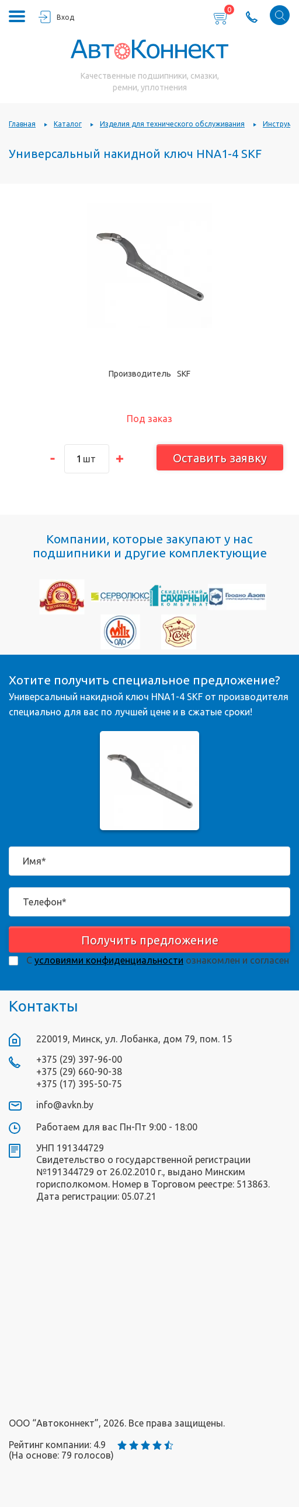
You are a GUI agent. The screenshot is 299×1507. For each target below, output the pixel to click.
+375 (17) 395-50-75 (79, 1084)
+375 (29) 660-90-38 (79, 1071)
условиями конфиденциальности (108, 960)
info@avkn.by (64, 1104)
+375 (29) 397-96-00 (79, 1059)
